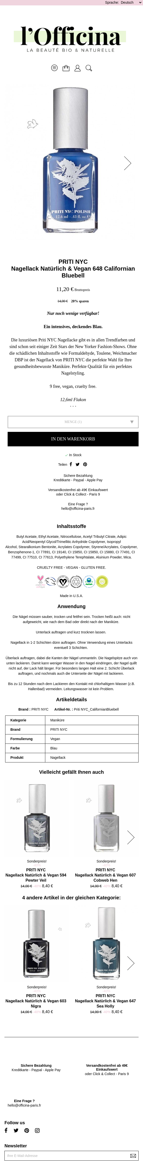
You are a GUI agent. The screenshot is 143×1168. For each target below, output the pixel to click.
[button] (129, 163)
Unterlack (43, 632)
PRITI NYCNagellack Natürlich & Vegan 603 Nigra (35, 1001)
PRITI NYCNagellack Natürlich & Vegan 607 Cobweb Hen (105, 875)
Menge (70, 422)
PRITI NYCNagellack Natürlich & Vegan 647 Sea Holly (105, 1001)
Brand (23, 709)
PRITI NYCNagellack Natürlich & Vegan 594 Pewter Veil (35, 875)
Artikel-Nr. (63, 709)
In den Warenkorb (73, 439)
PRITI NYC (73, 261)
